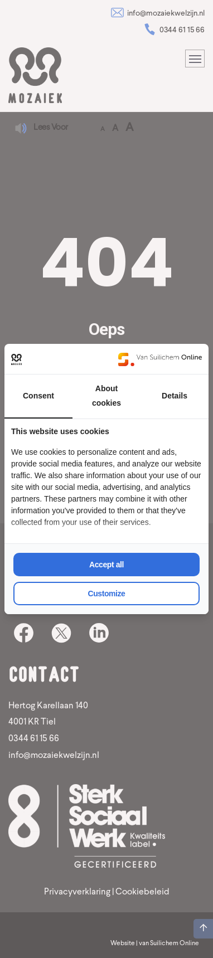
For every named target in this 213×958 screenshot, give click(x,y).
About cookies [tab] (106, 395)
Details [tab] (174, 395)
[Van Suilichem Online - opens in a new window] (160, 359)
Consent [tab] (38, 395)
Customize (106, 593)
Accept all (106, 564)
